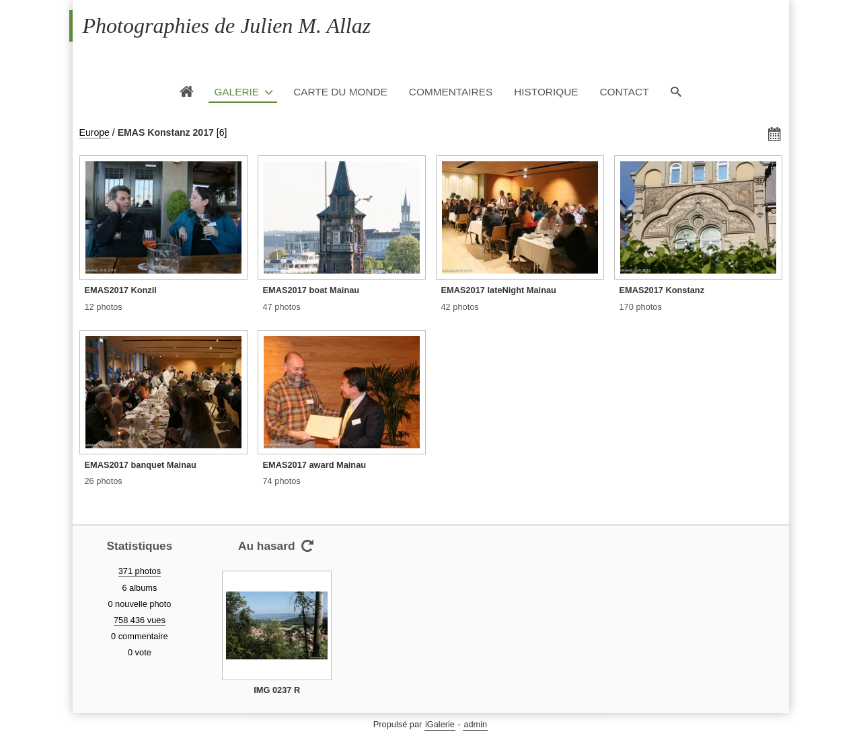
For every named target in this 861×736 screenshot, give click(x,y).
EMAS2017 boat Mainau (311, 290)
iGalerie (440, 724)
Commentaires (450, 91)
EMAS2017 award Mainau (315, 465)
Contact (623, 91)
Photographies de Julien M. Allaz (227, 25)
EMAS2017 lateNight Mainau (498, 290)
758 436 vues (139, 620)
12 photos (103, 307)
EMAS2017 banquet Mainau (140, 465)
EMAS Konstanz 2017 (166, 132)
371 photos (139, 571)
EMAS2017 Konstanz (662, 290)
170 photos (641, 307)
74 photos (282, 481)
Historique (546, 91)
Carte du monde (340, 91)
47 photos (282, 307)
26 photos (103, 481)
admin (475, 724)
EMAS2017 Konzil (121, 290)
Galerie (236, 91)
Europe (94, 132)
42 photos (460, 307)
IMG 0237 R (277, 690)
